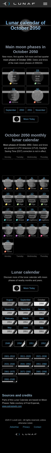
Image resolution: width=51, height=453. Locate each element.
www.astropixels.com (12, 406)
